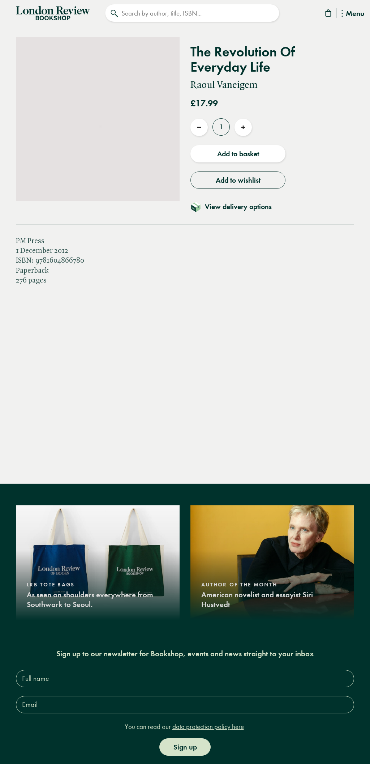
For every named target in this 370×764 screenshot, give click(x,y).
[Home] (53, 12)
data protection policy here (208, 726)
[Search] (192, 13)
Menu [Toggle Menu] (352, 14)
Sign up (185, 747)
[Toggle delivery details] (235, 206)
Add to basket (238, 153)
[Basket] (328, 14)
